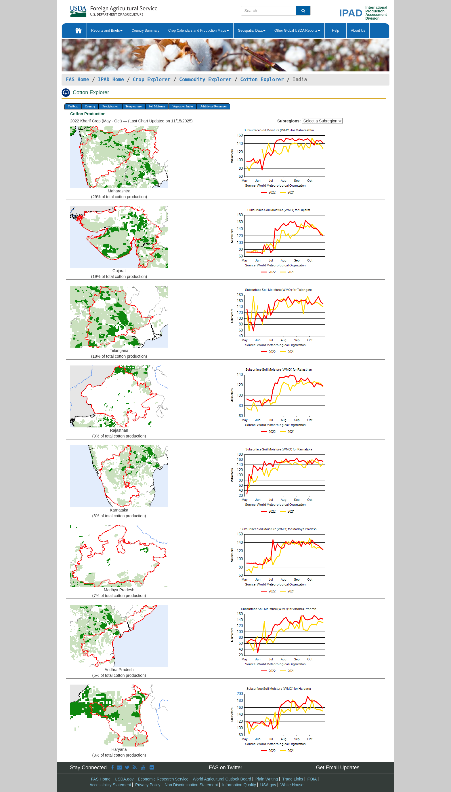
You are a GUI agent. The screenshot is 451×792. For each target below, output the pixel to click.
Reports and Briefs (107, 31)
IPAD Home (111, 79)
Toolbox (73, 106)
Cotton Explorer (262, 79)
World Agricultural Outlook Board (222, 779)
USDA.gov (124, 779)
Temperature (134, 106)
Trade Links (292, 779)
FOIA (312, 779)
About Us (358, 31)
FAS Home (77, 79)
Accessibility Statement (110, 784)
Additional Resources (213, 106)
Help (335, 31)
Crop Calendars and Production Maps (198, 31)
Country (90, 106)
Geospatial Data (251, 31)
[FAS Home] (99, 9)
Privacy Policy (147, 784)
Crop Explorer (151, 79)
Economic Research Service (163, 779)
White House (291, 784)
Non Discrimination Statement (191, 784)
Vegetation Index (182, 106)
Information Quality (239, 784)
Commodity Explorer (205, 79)
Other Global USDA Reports (297, 31)
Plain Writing (266, 779)
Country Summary (145, 31)
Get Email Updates (337, 767)
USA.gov (268, 784)
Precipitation (110, 106)
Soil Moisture (157, 106)
